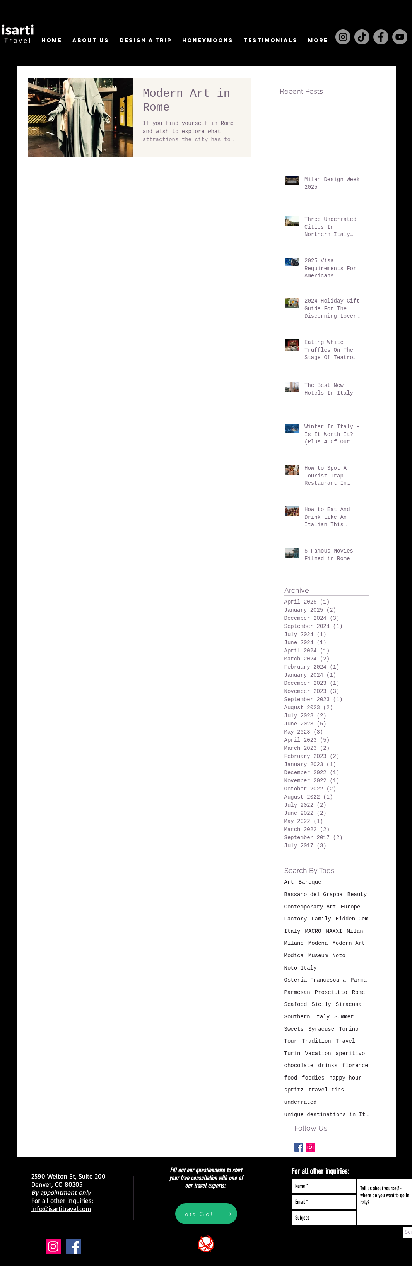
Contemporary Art (310, 907)
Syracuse (321, 1029)
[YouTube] (399, 36)
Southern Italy (307, 1017)
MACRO (313, 931)
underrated (300, 1102)
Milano (294, 943)
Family (321, 919)
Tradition (316, 1041)
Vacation (318, 1053)
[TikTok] (361, 36)
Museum (318, 956)
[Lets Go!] (206, 1213)
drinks (327, 1065)
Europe (350, 907)
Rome (358, 992)
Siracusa (349, 1004)
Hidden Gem (352, 919)
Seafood (295, 1004)
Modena (318, 943)
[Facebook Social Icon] (73, 1246)
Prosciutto (331, 992)
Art (289, 882)
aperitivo (350, 1053)
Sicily (321, 1004)
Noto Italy (300, 968)
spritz (294, 1090)
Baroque (310, 882)
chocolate (299, 1065)
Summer (344, 1017)
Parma (358, 980)
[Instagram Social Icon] (310, 1147)
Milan (355, 931)
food (290, 1078)
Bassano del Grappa (313, 894)
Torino (348, 1029)
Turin (292, 1053)
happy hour (345, 1078)
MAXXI (334, 931)
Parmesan (297, 992)
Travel (345, 1041)
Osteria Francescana (315, 980)
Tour (290, 1041)
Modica (294, 956)
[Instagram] (342, 36)
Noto (338, 956)
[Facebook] (380, 36)
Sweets (294, 1029)
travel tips (326, 1090)
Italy (292, 931)
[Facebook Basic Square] (298, 1147)
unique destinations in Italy (326, 1115)
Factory (295, 919)
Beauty (357, 894)
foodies (313, 1078)
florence (355, 1065)
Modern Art (348, 943)
